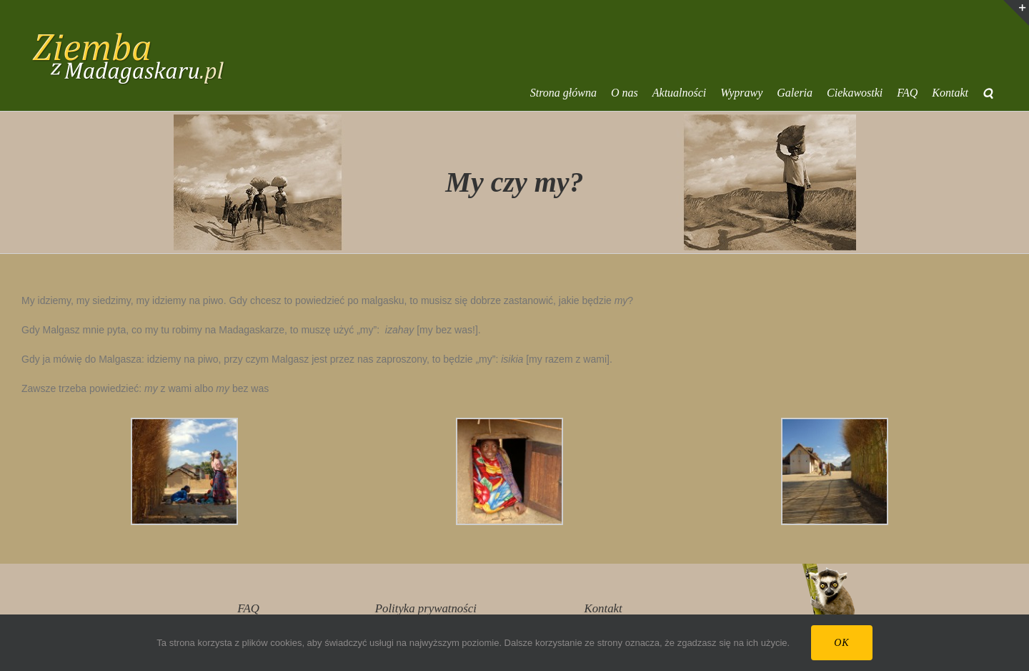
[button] (988, 93)
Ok (841, 642)
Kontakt (603, 608)
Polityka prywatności (426, 608)
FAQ (248, 608)
